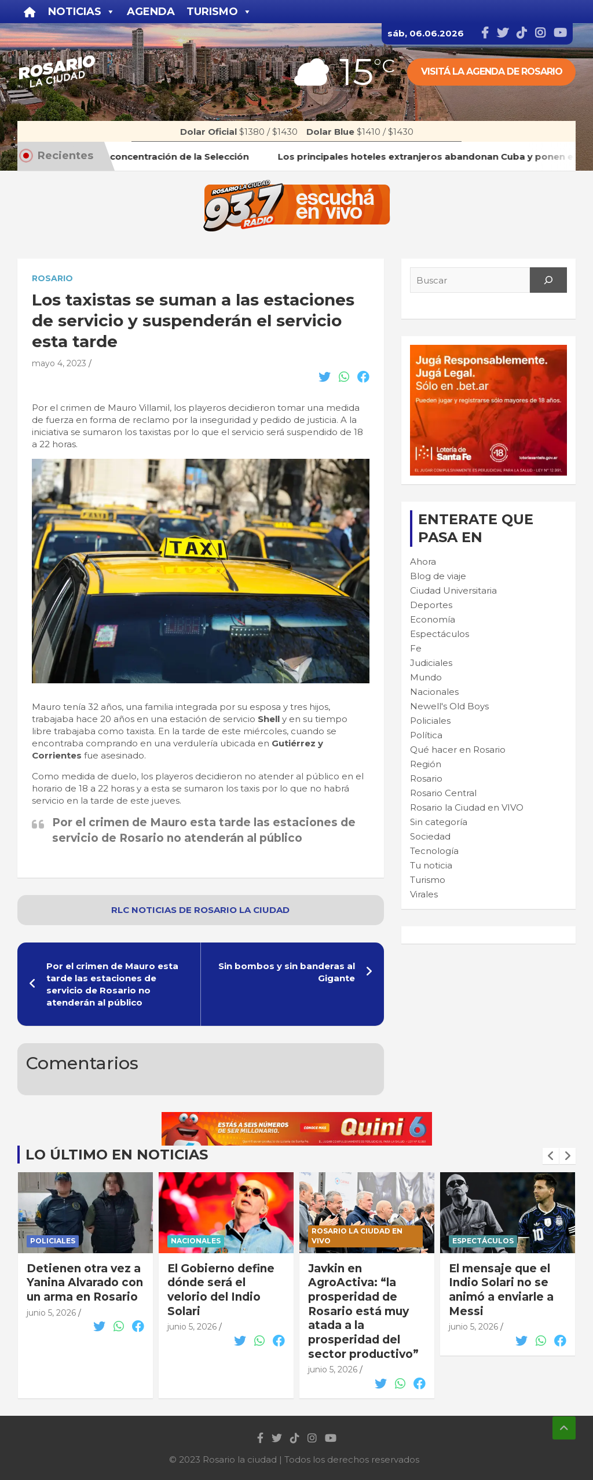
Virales (424, 894)
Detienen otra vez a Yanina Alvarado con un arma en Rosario (225, 1283)
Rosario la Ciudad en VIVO (467, 807)
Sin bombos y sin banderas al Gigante (286, 972)
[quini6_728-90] (297, 1118)
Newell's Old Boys (449, 706)
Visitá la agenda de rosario (491, 71)
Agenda (151, 11)
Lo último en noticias (116, 1154)
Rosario (52, 278)
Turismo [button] (219, 11)
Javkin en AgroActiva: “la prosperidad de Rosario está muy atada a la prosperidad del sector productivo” (504, 1311)
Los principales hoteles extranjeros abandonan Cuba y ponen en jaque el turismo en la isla (84, 1297)
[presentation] (551, 1156)
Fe (416, 648)
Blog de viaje (438, 575)
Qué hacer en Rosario (458, 749)
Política (426, 735)
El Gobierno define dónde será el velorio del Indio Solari (361, 1290)
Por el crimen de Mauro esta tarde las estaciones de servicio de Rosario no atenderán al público (112, 984)
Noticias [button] (81, 11)
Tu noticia (431, 865)
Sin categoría (438, 821)
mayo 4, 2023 (59, 363)
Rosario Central (443, 792)
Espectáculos (439, 633)
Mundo (426, 677)
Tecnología (434, 850)
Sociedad (430, 836)
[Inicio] (29, 11)
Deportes (431, 604)
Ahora (423, 561)
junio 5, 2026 (51, 1341)
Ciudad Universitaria (453, 590)
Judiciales (431, 662)
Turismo (427, 879)
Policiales (430, 720)
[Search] (548, 280)
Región (425, 764)
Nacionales (434, 691)
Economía (432, 619)
